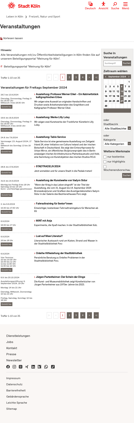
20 (122, 96)
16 (106, 96)
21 (125, 96)
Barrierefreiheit (16, 390)
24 (110, 101)
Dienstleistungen (18, 336)
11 (114, 91)
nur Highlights (116, 161)
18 (114, 96)
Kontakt (11, 348)
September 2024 (117, 76)
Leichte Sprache (16, 402)
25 (114, 101)
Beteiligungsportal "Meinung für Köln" (27, 66)
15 (129, 91)
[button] (125, 6)
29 (129, 101)
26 (118, 101)
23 (106, 101)
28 (125, 101)
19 (118, 96)
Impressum (13, 378)
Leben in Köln (14, 16)
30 (106, 105)
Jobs (9, 342)
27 (122, 101)
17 (110, 96)
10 (110, 91)
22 (129, 96)
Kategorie (117, 138)
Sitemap (11, 409)
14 (125, 91)
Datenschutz (14, 384)
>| (96, 77)
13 (122, 91)
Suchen (127, 63)
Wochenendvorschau (116, 170)
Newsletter (14, 360)
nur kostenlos (115, 156)
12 (118, 91)
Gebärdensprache (17, 396)
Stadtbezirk (117, 122)
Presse (11, 354)
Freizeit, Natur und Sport (44, 16)
